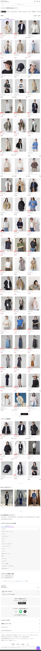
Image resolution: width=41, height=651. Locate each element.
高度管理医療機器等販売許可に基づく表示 (7, 638)
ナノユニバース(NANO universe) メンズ (7, 577)
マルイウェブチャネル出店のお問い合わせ (21, 638)
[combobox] (20, 4)
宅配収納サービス (11, 640)
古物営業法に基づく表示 (17, 636)
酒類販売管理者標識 (26, 636)
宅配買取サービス (4, 640)
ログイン (38, 587)
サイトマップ (31, 638)
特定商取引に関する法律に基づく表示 (7, 636)
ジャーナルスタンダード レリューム (6, 519)
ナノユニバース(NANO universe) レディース (7, 575)
